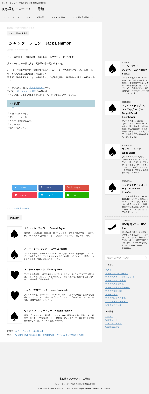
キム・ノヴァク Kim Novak (29, 331)
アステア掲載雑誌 (113, 291)
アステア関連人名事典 (19, 208)
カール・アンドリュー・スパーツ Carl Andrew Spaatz (135, 70)
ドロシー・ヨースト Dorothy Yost (43, 269)
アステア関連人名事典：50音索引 (81, 18)
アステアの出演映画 (35, 17)
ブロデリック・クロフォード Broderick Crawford (135, 189)
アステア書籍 (111, 294)
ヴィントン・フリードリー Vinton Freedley (48, 310)
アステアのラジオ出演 (115, 280)
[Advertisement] (51, 160)
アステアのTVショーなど (116, 273)
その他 (108, 270)
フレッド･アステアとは (12, 17)
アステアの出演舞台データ (117, 287)
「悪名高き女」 (36, 87)
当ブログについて (113, 305)
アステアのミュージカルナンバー (120, 277)
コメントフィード (113, 323)
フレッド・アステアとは (116, 301)
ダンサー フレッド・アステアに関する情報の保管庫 (74, 384)
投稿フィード (111, 320)
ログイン (109, 316)
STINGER (106, 388)
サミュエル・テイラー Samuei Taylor (44, 228)
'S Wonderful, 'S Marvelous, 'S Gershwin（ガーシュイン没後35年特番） (50, 335)
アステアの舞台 (58, 17)
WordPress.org (112, 327)
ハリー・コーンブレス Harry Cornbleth (46, 249)
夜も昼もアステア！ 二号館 (22, 9)
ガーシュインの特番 (26, 91)
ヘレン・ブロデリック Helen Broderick (46, 290)
